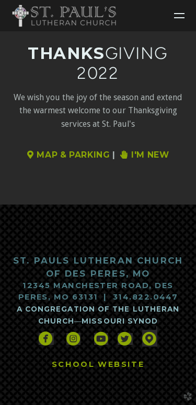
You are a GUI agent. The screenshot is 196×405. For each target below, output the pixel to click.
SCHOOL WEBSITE (98, 364)
